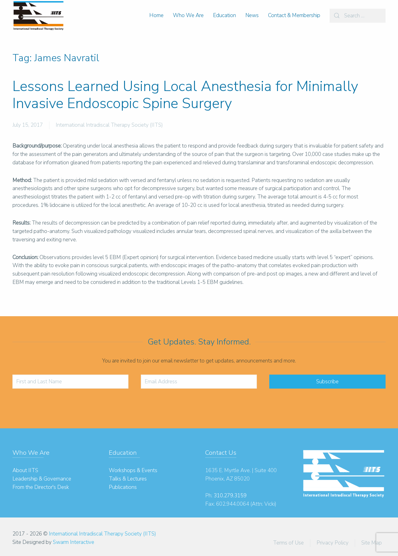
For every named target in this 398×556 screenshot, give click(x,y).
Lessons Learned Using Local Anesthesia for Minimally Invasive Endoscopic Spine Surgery (185, 94)
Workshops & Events (133, 470)
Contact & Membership (294, 15)
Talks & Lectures (128, 478)
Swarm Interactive (73, 542)
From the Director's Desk (40, 487)
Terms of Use (288, 542)
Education (224, 15)
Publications (123, 487)
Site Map (371, 542)
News (252, 15)
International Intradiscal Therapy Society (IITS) (109, 125)
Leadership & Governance (41, 478)
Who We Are (188, 15)
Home (156, 15)
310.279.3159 (230, 495)
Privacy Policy (333, 542)
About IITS (25, 470)
